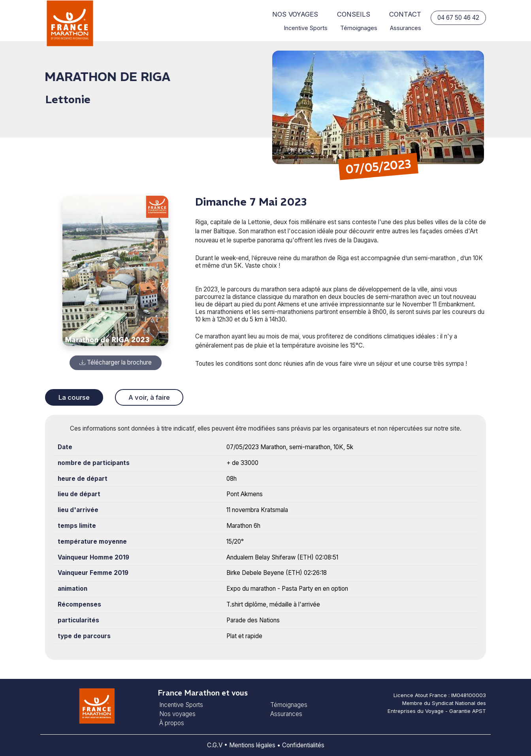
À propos (171, 723)
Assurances (405, 28)
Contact (405, 14)
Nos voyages (295, 14)
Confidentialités (303, 745)
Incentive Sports (306, 28)
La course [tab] (74, 397)
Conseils (353, 14)
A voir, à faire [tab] (149, 397)
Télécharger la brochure (115, 362)
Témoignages (358, 28)
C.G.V (214, 745)
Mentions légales (252, 745)
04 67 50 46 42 (458, 17)
